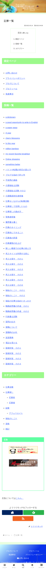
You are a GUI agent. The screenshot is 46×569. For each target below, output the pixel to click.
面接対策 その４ (13, 364)
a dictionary (11, 117)
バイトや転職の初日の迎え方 (18, 170)
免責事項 (9, 94)
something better (13, 164)
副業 (7, 408)
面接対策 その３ (13, 359)
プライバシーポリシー (15, 78)
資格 (7, 424)
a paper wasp (11, 128)
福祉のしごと (11, 418)
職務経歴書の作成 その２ (17, 311)
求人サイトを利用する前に (17, 254)
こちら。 (20, 498)
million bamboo (12, 149)
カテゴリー (19, 48)
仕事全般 (9, 387)
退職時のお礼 (11, 332)
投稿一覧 (18, 44)
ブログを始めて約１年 (15, 175)
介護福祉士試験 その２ (16, 191)
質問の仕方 (10, 322)
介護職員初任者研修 (14, 196)
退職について (11, 327)
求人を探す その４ (14, 275)
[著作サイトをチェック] (12, 512)
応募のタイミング (13, 227)
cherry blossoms (13, 138)
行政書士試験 (11, 317)
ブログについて (12, 84)
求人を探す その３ (14, 269)
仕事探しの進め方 (14, 212)
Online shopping (13, 159)
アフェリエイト (16, 413)
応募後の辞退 (11, 238)
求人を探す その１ (14, 259)
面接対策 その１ (13, 348)
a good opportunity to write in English (22, 122)
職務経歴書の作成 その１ (17, 306)
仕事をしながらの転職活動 (17, 201)
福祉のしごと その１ (15, 290)
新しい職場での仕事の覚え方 (18, 248)
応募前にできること (14, 233)
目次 (20, 33)
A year (8, 133)
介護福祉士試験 (12, 185)
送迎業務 (9, 338)
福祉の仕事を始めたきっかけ (18, 301)
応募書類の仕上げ (13, 243)
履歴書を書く (11, 222)
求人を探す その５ (14, 280)
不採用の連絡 (11, 180)
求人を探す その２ (14, 264)
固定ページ (19, 39)
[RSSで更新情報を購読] (23, 518)
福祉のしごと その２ (15, 296)
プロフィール (11, 89)
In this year (10, 143)
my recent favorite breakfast (18, 154)
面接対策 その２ (13, 353)
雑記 (7, 429)
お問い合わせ (11, 73)
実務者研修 (10, 217)
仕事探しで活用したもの (16, 206)
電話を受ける (11, 343)
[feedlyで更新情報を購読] (33, 512)
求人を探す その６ (14, 285)
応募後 (12, 403)
